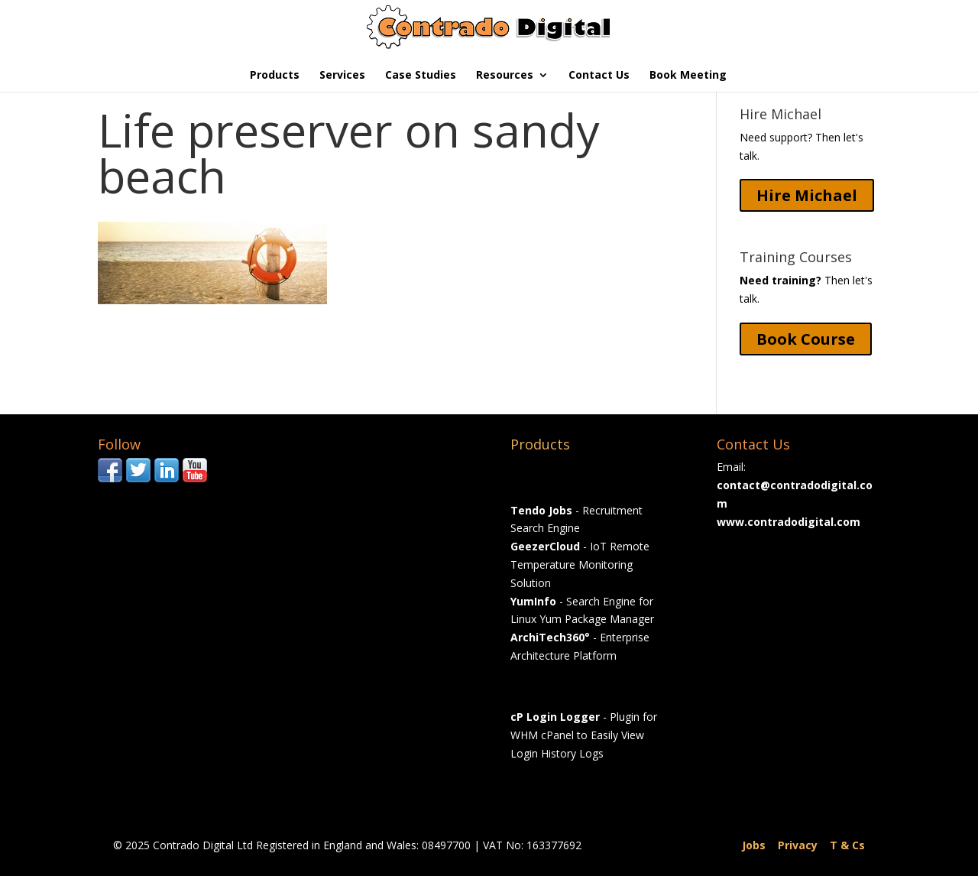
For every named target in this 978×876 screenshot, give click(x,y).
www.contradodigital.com (788, 521)
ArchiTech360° (550, 637)
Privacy (798, 845)
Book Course (805, 339)
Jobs (754, 845)
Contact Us (599, 76)
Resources (504, 76)
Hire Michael (806, 195)
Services (342, 76)
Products (275, 76)
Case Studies (420, 76)
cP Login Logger (555, 716)
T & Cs (847, 845)
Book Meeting (688, 76)
